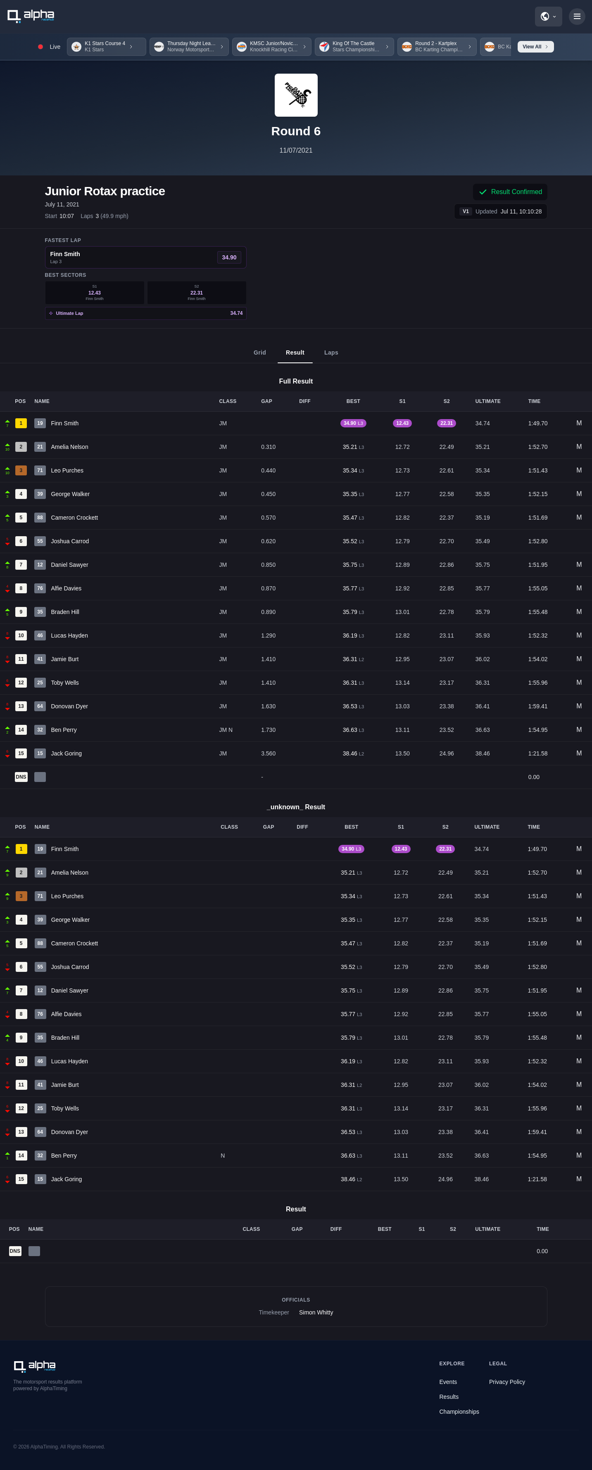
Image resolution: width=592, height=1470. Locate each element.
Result (295, 356)
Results (449, 1396)
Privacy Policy (507, 1382)
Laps (331, 356)
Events (448, 1382)
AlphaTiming (44, 1447)
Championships (460, 1411)
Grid (259, 356)
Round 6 (296, 131)
